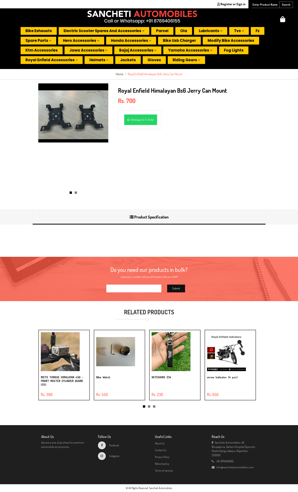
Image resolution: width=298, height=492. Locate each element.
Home (119, 74)
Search (286, 4)
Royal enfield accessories (51, 60)
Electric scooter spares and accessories (104, 30)
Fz (258, 30)
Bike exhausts (38, 30)
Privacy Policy (162, 457)
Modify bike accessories (231, 40)
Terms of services (164, 470)
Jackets (128, 60)
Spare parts (38, 40)
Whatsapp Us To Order (140, 119)
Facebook (108, 445)
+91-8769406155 (222, 461)
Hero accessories (81, 40)
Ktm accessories (41, 50)
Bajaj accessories (137, 50)
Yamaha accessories (190, 50)
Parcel (162, 30)
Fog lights (234, 50)
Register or (231, 4)
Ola (183, 30)
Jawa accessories (88, 50)
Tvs (239, 30)
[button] (282, 20)
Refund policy (162, 463)
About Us (159, 443)
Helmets (98, 60)
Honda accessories (131, 40)
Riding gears (186, 60)
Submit (176, 288)
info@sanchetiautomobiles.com (232, 467)
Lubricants (210, 30)
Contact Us (160, 450)
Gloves (154, 60)
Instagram (109, 456)
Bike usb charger (179, 40)
